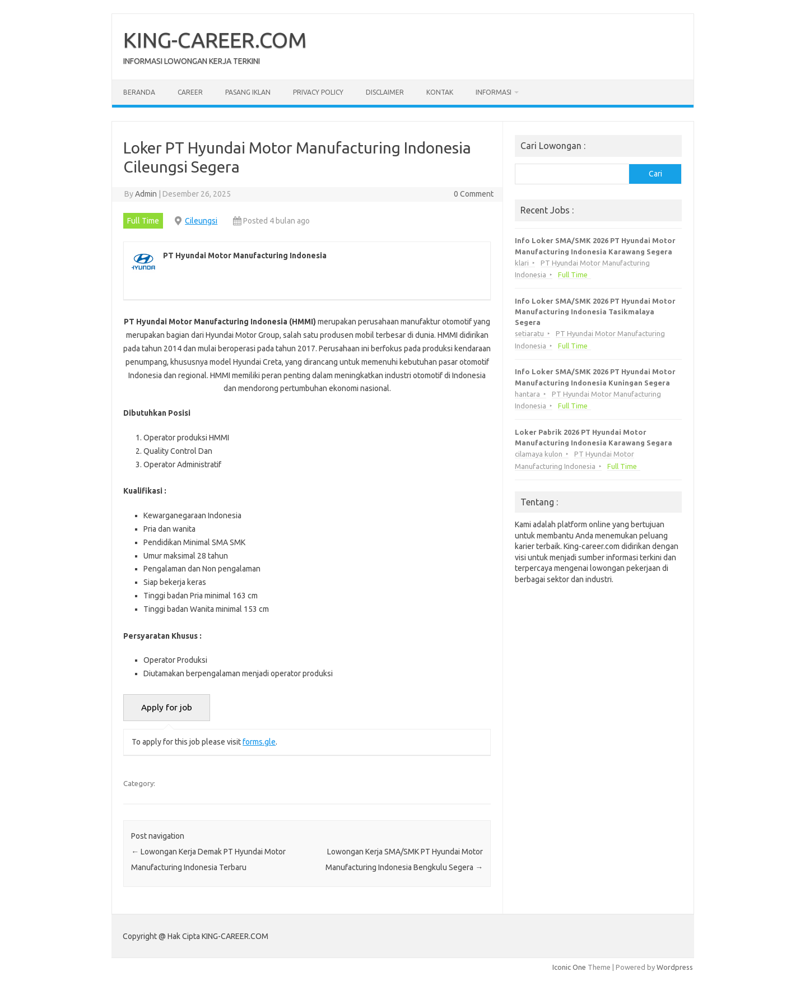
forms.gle (259, 741)
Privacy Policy (318, 92)
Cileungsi (201, 220)
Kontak (439, 92)
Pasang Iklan (248, 92)
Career (190, 92)
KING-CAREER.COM (215, 40)
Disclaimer (385, 92)
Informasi (493, 92)
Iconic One (569, 967)
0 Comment (474, 193)
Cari (655, 173)
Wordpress (675, 967)
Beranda (139, 92)
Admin (146, 193)
